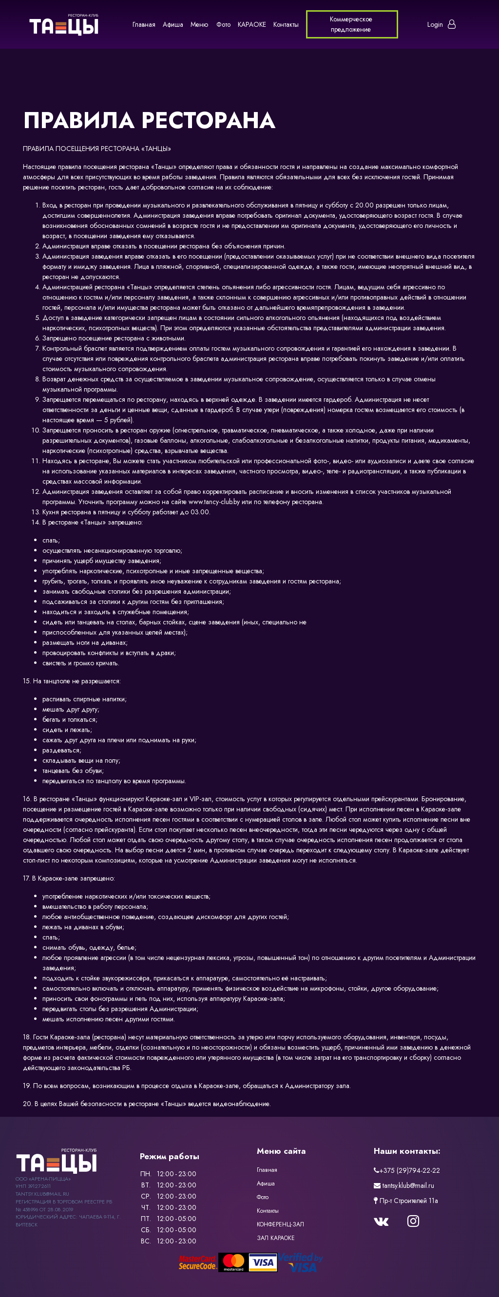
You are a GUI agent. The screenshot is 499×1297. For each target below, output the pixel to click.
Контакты (286, 24)
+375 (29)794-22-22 (407, 1170)
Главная (144, 24)
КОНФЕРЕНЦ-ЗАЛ (280, 1224)
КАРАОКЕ (252, 24)
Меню (199, 24)
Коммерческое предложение (351, 24)
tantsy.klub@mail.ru (404, 1185)
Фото (223, 24)
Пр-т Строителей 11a (406, 1200)
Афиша (173, 24)
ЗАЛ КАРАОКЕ (276, 1238)
